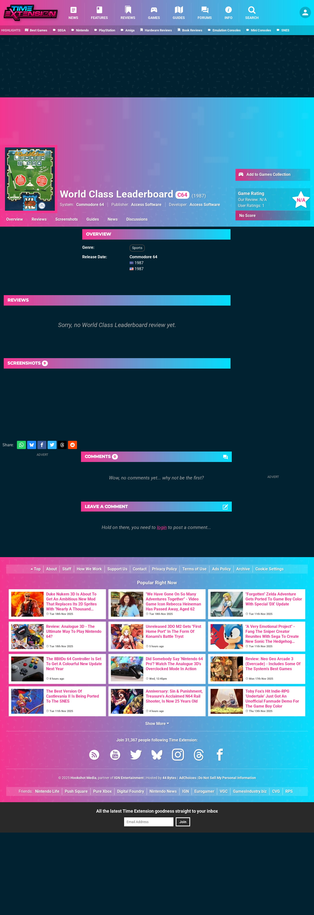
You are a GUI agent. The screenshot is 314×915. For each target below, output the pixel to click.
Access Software (146, 204)
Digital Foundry (130, 791)
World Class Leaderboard (124, 194)
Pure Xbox (102, 791)
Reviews (39, 219)
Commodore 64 (90, 204)
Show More (157, 723)
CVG (276, 791)
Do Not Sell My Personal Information (227, 778)
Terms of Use (194, 569)
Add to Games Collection (264, 174)
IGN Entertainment (129, 778)
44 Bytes (169, 778)
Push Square (76, 791)
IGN (185, 791)
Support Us (117, 569)
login (162, 527)
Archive (243, 569)
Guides (92, 219)
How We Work (89, 569)
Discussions (137, 219)
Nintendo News (163, 791)
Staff (66, 569)
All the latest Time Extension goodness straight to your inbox (157, 811)
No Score (247, 215)
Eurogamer (204, 791)
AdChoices (187, 778)
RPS (289, 791)
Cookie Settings (269, 569)
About (51, 569)
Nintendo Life (47, 791)
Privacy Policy (164, 569)
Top (36, 569)
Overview (14, 219)
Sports (137, 248)
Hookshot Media (83, 778)
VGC (224, 791)
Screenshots (66, 219)
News (113, 219)
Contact (140, 569)
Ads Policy (221, 569)
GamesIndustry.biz (250, 791)
